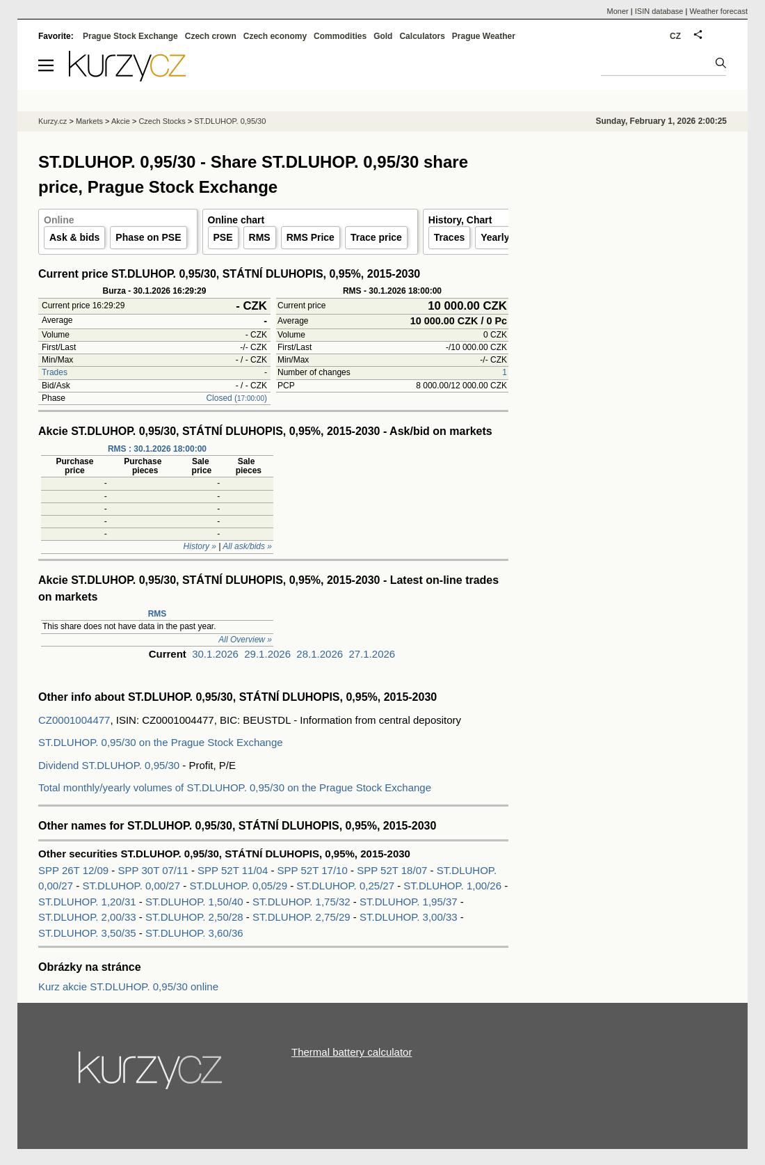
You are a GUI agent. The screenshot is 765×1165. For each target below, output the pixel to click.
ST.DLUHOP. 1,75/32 (301, 902)
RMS (260, 237)
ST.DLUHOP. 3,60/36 (194, 933)
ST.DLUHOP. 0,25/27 (345, 885)
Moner (618, 11)
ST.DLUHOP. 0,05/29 (238, 885)
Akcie (120, 121)
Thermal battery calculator (351, 1052)
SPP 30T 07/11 (154, 870)
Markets (89, 121)
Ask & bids (74, 237)
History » (200, 546)
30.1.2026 (215, 654)
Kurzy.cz (52, 121)
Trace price (376, 237)
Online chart (236, 219)
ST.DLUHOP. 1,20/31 (87, 902)
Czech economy (275, 36)
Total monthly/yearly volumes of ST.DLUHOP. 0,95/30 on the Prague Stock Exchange (234, 787)
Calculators (421, 36)
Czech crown (210, 36)
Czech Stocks (161, 121)
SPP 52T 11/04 (234, 870)
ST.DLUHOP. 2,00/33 (87, 917)
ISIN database (659, 11)
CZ (675, 36)
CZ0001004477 (74, 720)
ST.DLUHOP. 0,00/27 (131, 885)
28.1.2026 (319, 654)
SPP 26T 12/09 (74, 870)
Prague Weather (483, 36)
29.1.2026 (267, 654)
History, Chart (460, 219)
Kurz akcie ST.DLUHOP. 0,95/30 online (128, 986)
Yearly (495, 237)
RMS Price (311, 237)
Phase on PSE (148, 237)
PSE (223, 237)
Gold (382, 36)
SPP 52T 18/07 (393, 870)
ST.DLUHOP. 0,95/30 (230, 121)
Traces (449, 237)
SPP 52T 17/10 (314, 870)
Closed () (236, 398)
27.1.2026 (371, 654)
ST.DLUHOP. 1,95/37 (409, 902)
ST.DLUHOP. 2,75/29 (301, 917)
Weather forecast (718, 11)
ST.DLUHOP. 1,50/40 (194, 902)
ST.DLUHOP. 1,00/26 (452, 885)
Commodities (340, 36)
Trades (54, 372)
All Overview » (245, 639)
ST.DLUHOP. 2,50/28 (194, 917)
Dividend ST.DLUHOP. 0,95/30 (108, 765)
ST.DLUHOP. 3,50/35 (87, 933)
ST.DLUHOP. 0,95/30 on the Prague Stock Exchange (160, 742)
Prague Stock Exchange (130, 36)
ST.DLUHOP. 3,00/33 (409, 917)
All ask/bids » (247, 546)
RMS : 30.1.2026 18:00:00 (157, 449)
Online (59, 219)
